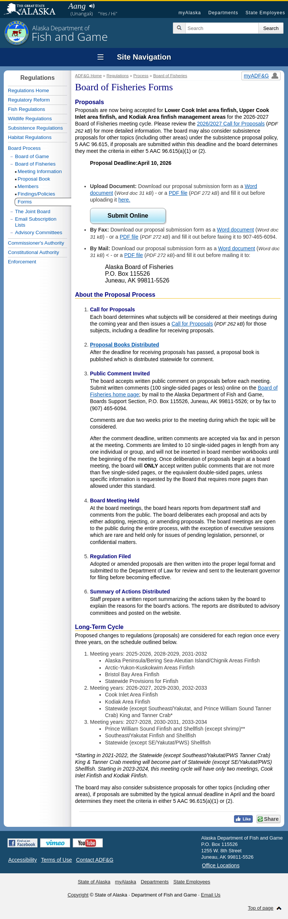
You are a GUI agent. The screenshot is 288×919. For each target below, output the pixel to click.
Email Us (210, 895)
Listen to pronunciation (91, 6)
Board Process (24, 148)
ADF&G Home (88, 75)
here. (124, 200)
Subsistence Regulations (35, 128)
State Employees (265, 12)
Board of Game (32, 156)
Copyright (78, 895)
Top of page (260, 908)
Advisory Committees (38, 232)
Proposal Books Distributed (124, 345)
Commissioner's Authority (36, 243)
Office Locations (221, 865)
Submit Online (128, 215)
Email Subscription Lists (35, 222)
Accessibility (22, 860)
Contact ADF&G (95, 860)
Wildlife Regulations (30, 118)
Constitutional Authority (33, 252)
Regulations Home (28, 90)
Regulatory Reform (29, 100)
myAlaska (189, 12)
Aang (77, 5)
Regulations (117, 75)
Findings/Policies (36, 194)
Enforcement (22, 261)
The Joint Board (32, 211)
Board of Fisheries (170, 75)
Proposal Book (34, 179)
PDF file (178, 193)
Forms (25, 202)
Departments (223, 12)
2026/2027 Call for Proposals (231, 124)
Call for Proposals (192, 324)
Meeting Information (40, 171)
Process (141, 75)
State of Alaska (33, 9)
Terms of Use (56, 860)
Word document (235, 230)
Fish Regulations (26, 109)
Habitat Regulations (29, 137)
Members (28, 186)
